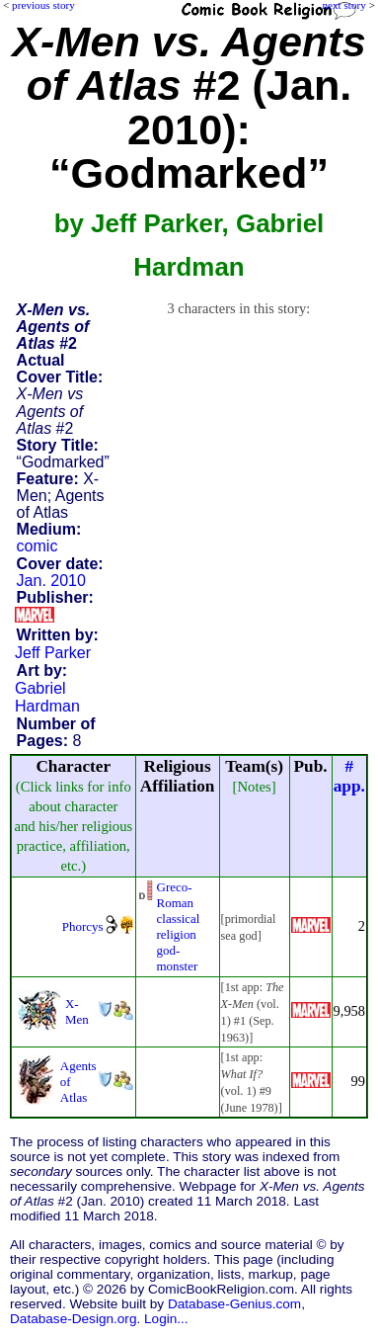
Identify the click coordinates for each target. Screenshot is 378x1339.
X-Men (77, 1011)
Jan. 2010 (51, 580)
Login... (166, 1318)
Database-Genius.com (234, 1304)
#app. (349, 776)
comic (37, 546)
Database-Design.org (73, 1318)
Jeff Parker (53, 652)
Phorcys (83, 926)
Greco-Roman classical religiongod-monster (178, 926)
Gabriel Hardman (47, 697)
